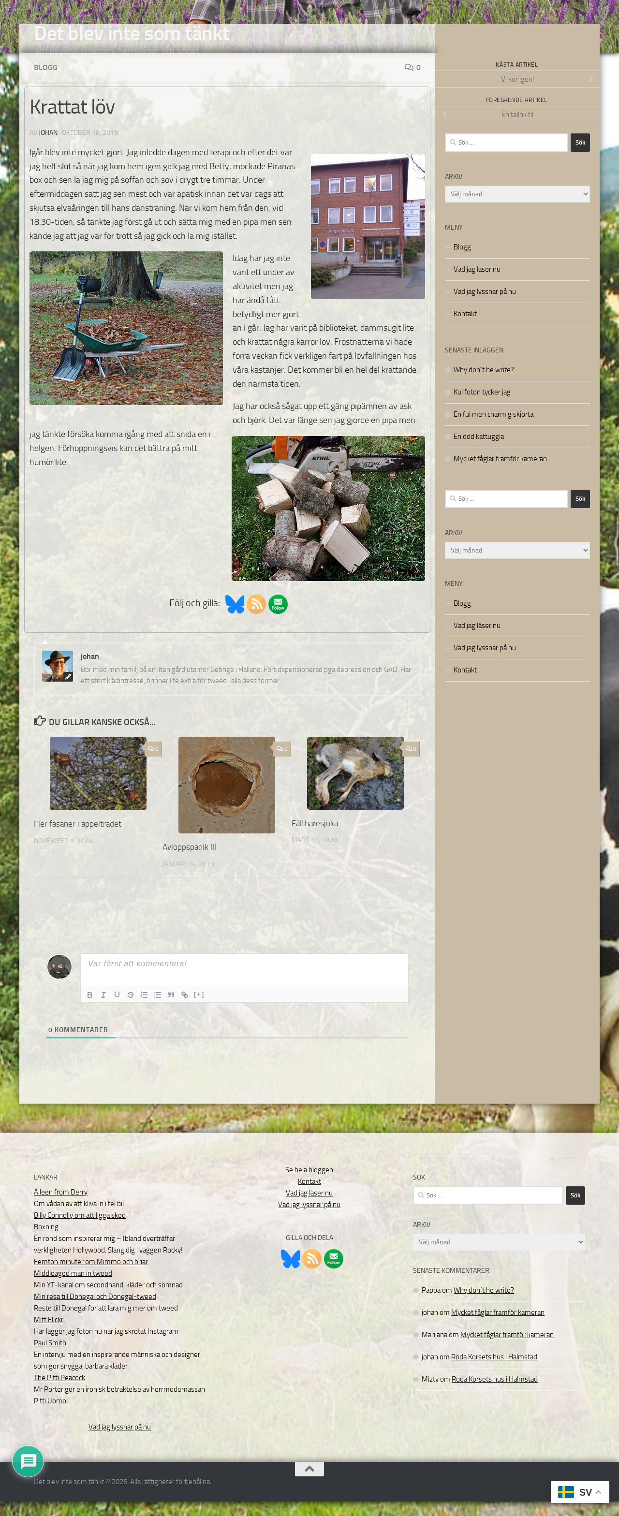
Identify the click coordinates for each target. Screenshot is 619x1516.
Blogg (46, 82)
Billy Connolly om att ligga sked (80, 1229)
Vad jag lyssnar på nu (485, 306)
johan (48, 147)
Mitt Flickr (48, 1334)
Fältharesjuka (315, 838)
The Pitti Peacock (59, 1392)
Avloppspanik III (189, 861)
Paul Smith (50, 1357)
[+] (199, 1008)
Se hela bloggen (309, 1184)
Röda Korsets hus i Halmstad (494, 1371)
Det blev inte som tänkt (132, 33)
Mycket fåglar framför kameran (500, 473)
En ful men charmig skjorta (493, 428)
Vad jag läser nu (477, 283)
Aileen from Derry (61, 1206)
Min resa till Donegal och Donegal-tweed (95, 1311)
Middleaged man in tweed (73, 1287)
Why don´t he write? (484, 384)
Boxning (46, 1241)
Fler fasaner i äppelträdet (77, 838)
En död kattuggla (479, 451)
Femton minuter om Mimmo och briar (91, 1276)
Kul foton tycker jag (482, 406)
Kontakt (465, 328)
